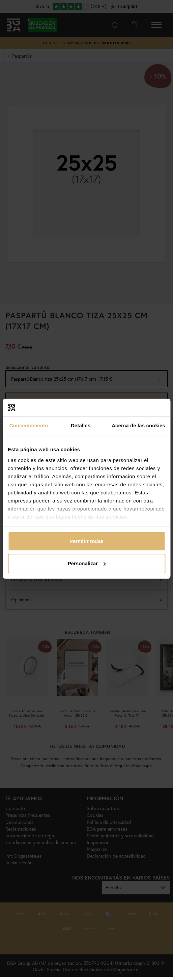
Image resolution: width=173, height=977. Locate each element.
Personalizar (87, 563)
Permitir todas (86, 541)
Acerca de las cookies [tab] (138, 425)
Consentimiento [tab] (28, 425)
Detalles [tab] (80, 425)
